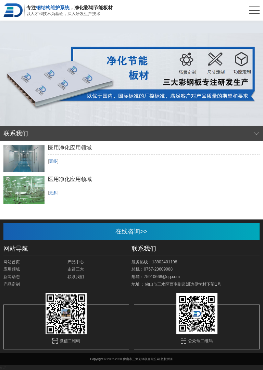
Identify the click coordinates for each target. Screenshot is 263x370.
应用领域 (11, 269)
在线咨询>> (131, 231)
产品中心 (75, 262)
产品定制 (11, 284)
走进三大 (75, 269)
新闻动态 (11, 276)
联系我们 (75, 276)
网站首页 (11, 262)
